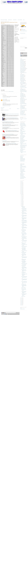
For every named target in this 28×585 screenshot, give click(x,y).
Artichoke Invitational (22, 123)
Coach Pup (21, 93)
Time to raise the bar (24, 232)
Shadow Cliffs (21, 142)
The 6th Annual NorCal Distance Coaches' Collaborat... (24, 292)
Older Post (18, 108)
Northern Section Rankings (23, 90)
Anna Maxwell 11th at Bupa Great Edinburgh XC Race (24, 268)
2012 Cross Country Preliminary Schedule (6, 124)
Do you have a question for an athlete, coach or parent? (11, 130)
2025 (21, 182)
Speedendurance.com (22, 160)
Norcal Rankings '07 (22, 86)
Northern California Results (23, 68)
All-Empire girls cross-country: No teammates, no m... (24, 213)
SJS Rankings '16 (22, 106)
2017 (21, 190)
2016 (21, 191)
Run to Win (21, 156)
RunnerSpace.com (22, 178)
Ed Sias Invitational (22, 129)
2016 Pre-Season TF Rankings (23, 103)
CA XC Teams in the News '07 (23, 72)
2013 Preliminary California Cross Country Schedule (7, 121)
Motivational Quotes (4, 140)
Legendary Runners (22, 78)
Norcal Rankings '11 (22, 75)
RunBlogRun (21, 157)
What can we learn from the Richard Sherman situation (24, 234)
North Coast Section (22, 169)
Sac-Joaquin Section (22, 170)
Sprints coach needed (24, 288)
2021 (21, 186)
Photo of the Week (22, 79)
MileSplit (21, 165)
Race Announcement (22, 61)
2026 (21, 181)
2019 (21, 188)
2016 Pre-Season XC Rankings (23, 91)
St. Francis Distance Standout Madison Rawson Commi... (24, 249)
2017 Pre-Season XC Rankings (23, 87)
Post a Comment (2, 107)
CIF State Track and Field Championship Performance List (12, 117)
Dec (22, 194)
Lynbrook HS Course (22, 135)
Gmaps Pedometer (22, 175)
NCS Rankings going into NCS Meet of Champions (11, 143)
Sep (22, 197)
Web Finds (21, 60)
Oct (22, 196)
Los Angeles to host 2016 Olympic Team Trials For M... (24, 216)
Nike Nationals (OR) (22, 139)
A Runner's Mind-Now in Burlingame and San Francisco (24, 218)
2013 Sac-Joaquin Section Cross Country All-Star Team (24, 282)
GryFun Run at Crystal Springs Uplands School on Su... (24, 228)
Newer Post (2, 108)
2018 (21, 189)
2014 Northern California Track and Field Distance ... (24, 295)
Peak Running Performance (23, 177)
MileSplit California (22, 164)
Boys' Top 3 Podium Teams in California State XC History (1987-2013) (9, 23)
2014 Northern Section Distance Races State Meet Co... (24, 286)
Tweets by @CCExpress (22, 33)
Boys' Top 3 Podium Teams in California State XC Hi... (24, 277)
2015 (21, 192)
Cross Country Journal (22, 176)
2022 (21, 185)
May (22, 201)
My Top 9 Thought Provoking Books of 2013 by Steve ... (24, 262)
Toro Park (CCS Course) (22, 146)
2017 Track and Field (22, 65)
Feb (22, 204)
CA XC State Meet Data (22, 85)
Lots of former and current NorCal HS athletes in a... (24, 241)
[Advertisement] (14, 11)
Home (10, 108)
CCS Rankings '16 (22, 111)
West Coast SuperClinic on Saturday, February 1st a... (24, 258)
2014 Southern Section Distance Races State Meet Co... (24, 270)
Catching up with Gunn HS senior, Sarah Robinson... (24, 275)
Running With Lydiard (22, 158)
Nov (22, 195)
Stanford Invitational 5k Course (23, 145)
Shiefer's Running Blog (22, 159)
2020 (21, 187)
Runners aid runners (24, 287)
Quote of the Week (22, 112)
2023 (21, 184)
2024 (21, 183)
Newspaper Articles (22, 59)
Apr (22, 202)
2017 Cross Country (22, 67)
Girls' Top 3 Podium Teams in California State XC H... (24, 280)
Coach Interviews (22, 66)
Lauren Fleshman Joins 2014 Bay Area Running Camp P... (24, 225)
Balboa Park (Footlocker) (22, 124)
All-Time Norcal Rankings (23, 105)
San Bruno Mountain (22, 141)
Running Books (21, 98)
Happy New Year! (23, 296)
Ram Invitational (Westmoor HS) (23, 140)
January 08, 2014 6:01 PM (6, 97)
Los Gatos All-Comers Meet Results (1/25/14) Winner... (24, 211)
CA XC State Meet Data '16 (23, 110)
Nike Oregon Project (24, 229)
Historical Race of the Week (23, 99)
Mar (22, 203)
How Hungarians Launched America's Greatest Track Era (24, 223)
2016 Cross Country (22, 64)
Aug (22, 198)
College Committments (8, 136)
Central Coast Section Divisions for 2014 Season (24, 255)
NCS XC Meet (21, 74)
